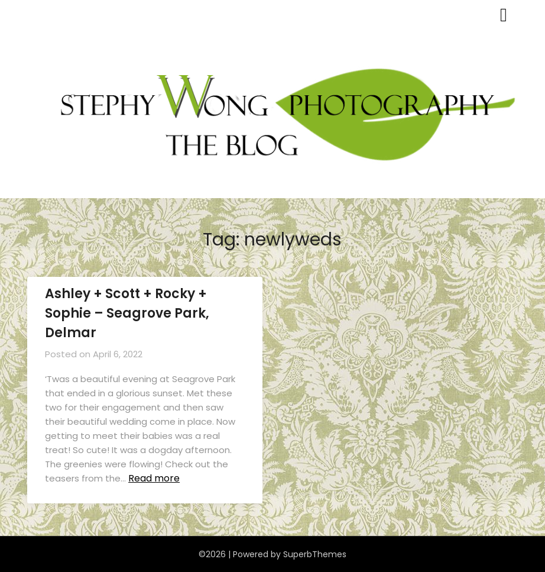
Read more (154, 478)
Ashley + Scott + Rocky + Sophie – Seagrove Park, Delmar (127, 313)
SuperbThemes (314, 554)
